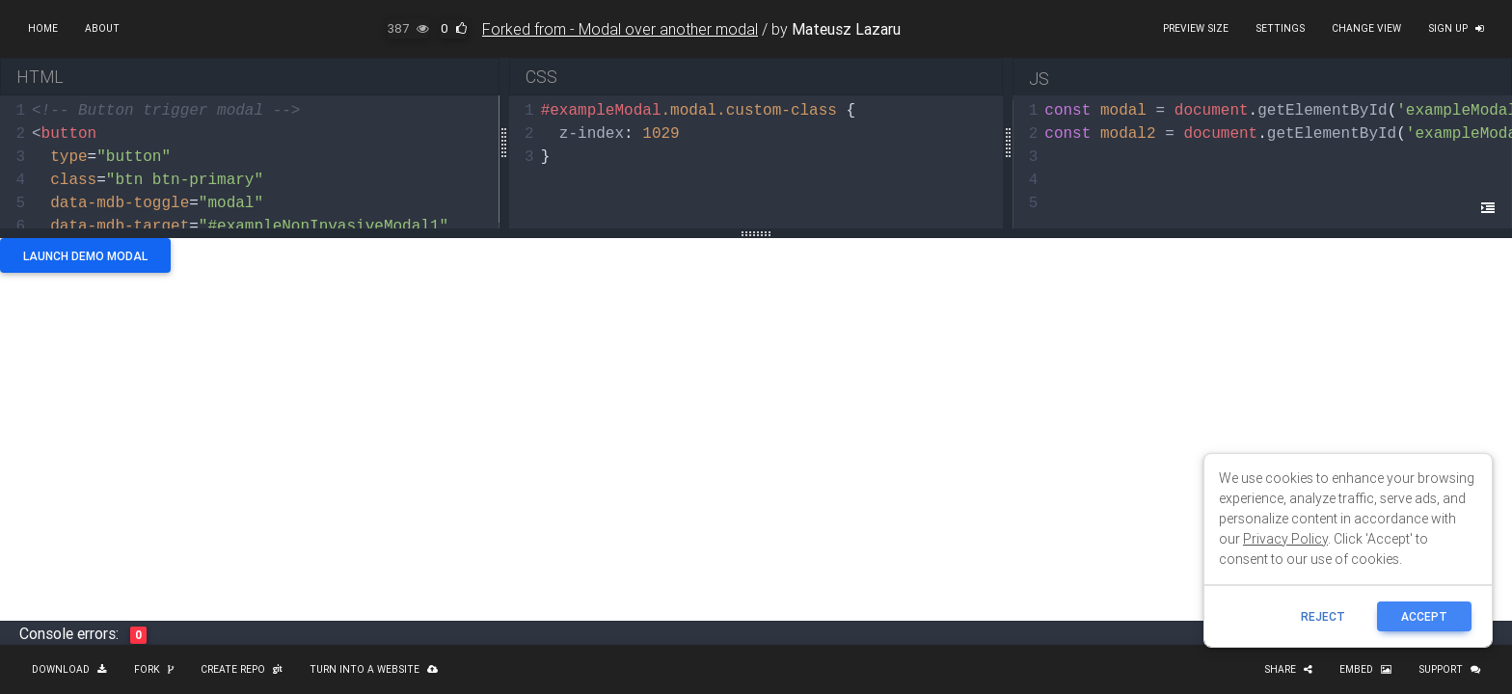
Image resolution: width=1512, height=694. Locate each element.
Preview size (1195, 28)
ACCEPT (1424, 616)
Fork (154, 669)
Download (69, 669)
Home (43, 28)
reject (1323, 616)
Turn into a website (374, 669)
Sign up (1456, 28)
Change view (1366, 28)
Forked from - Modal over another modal (620, 29)
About (102, 28)
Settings (1280, 28)
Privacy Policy (1285, 538)
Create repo (242, 669)
